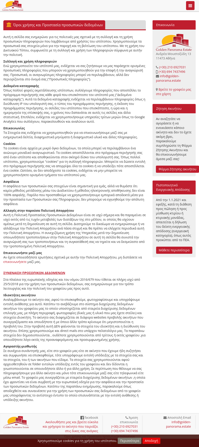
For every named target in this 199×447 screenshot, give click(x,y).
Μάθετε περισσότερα (174, 250)
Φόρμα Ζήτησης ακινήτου (177, 169)
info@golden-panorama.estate (168, 78)
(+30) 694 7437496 (172, 71)
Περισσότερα (129, 441)
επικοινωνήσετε (15, 262)
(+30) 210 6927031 (172, 67)
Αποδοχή (151, 441)
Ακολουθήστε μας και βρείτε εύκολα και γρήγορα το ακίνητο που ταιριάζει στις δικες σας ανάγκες (70, 426)
